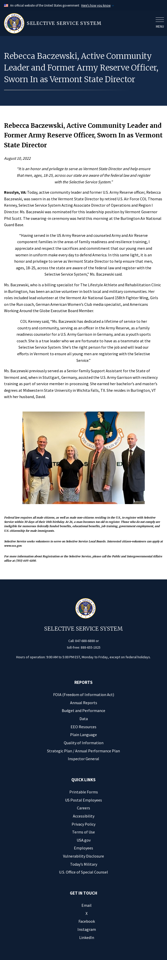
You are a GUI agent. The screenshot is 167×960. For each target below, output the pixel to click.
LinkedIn (86, 937)
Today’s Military (83, 864)
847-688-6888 (85, 640)
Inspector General (83, 758)
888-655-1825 (90, 647)
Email (86, 905)
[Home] (78, 23)
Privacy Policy (83, 824)
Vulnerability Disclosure (83, 856)
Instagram (86, 929)
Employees (83, 847)
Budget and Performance (83, 710)
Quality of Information (83, 742)
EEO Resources (83, 726)
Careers (83, 807)
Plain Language (83, 734)
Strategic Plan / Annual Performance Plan (83, 750)
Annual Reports (83, 702)
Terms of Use (83, 831)
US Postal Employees (83, 800)
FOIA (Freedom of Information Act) (83, 694)
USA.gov (84, 840)
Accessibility (83, 816)
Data (83, 718)
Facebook (86, 921)
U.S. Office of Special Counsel (83, 872)
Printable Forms (83, 791)
